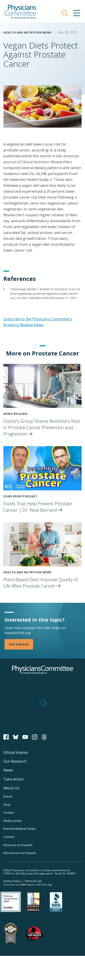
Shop (7, 805)
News (8, 770)
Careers (9, 837)
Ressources (19, 853)
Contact (8, 812)
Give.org (46, 884)
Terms (33, 881)
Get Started (19, 644)
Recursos (17, 845)
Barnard (19, 829)
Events (8, 796)
